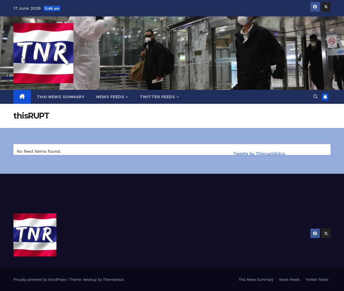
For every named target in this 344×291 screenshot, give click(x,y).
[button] (315, 96)
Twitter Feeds (158, 96)
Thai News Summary (61, 96)
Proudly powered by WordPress (40, 280)
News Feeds (111, 96)
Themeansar (113, 280)
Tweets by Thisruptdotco (259, 153)
